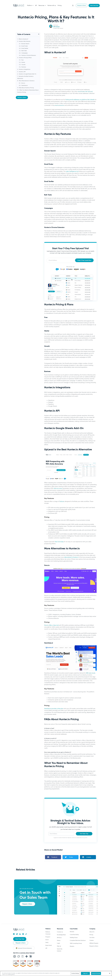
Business (24, 67)
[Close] (109, 973)
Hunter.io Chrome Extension (28, 55)
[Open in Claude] (30, 952)
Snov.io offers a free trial (51, 625)
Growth (23, 64)
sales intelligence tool (72, 171)
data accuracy (58, 488)
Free (22, 60)
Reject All (85, 973)
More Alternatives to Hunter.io (26, 80)
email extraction (59, 105)
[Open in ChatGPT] (14, 952)
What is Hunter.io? (23, 39)
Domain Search (25, 43)
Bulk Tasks (24, 50)
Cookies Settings (75, 973)
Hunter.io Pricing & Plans (25, 57)
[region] (56, 973)
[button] (53, 857)
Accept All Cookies (96, 973)
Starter (23, 62)
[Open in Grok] (18, 952)
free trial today (59, 541)
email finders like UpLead (85, 91)
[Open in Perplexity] (22, 952)
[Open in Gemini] (26, 952)
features (62, 501)
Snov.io (23, 83)
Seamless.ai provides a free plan (53, 708)
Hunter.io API (22, 71)
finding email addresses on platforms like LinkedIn (80, 99)
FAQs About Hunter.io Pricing (26, 87)
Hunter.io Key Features (24, 41)
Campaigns (24, 53)
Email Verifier (24, 48)
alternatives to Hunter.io (71, 557)
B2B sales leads (90, 673)
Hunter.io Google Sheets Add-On (27, 74)
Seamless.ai (24, 85)
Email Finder (24, 46)
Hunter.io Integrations (24, 69)
